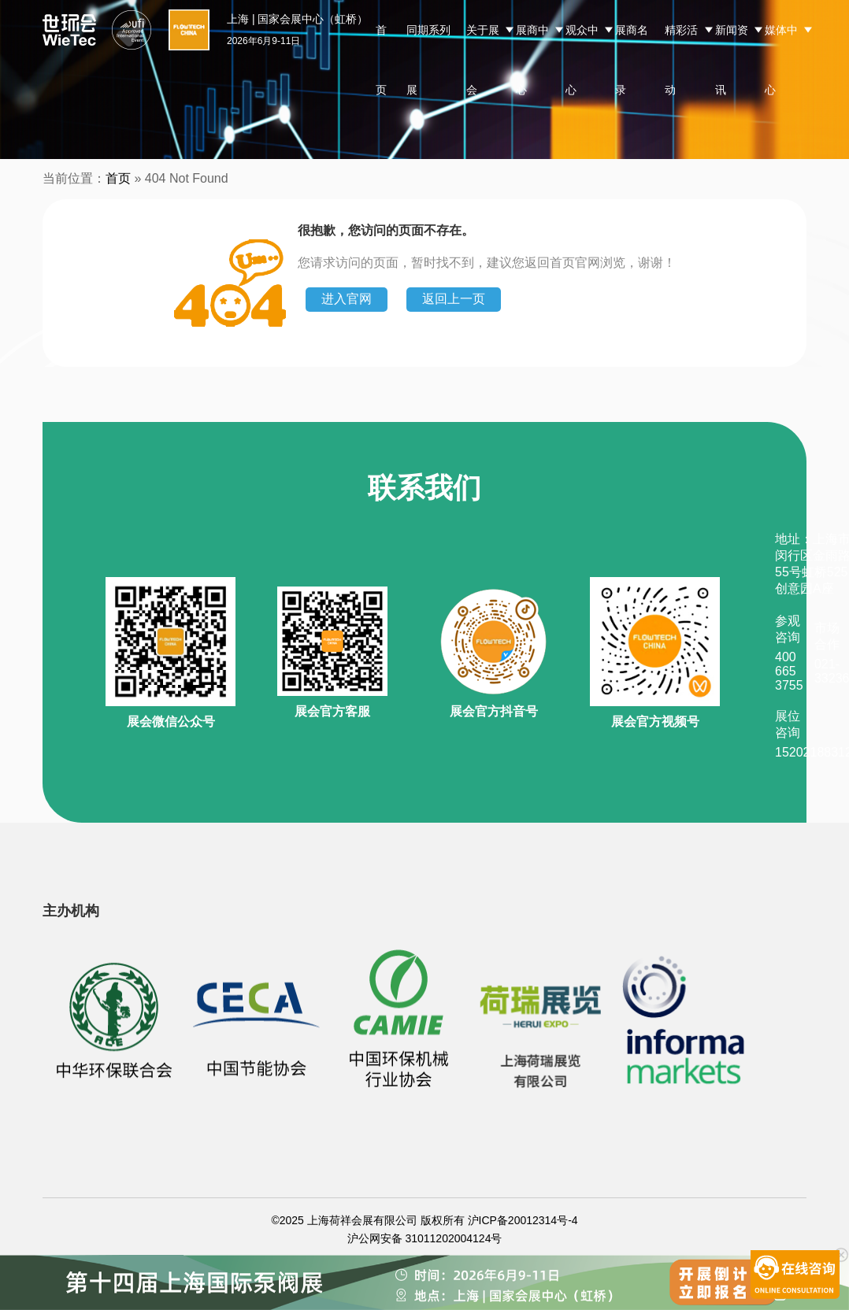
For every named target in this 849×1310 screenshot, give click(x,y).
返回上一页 (453, 298)
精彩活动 (681, 60)
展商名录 (631, 60)
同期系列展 (428, 60)
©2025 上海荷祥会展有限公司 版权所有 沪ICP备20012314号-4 (424, 1220)
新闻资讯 (731, 60)
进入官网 (346, 298)
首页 (381, 60)
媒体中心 (781, 60)
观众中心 (582, 60)
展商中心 (532, 60)
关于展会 (482, 60)
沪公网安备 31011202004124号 (424, 1238)
